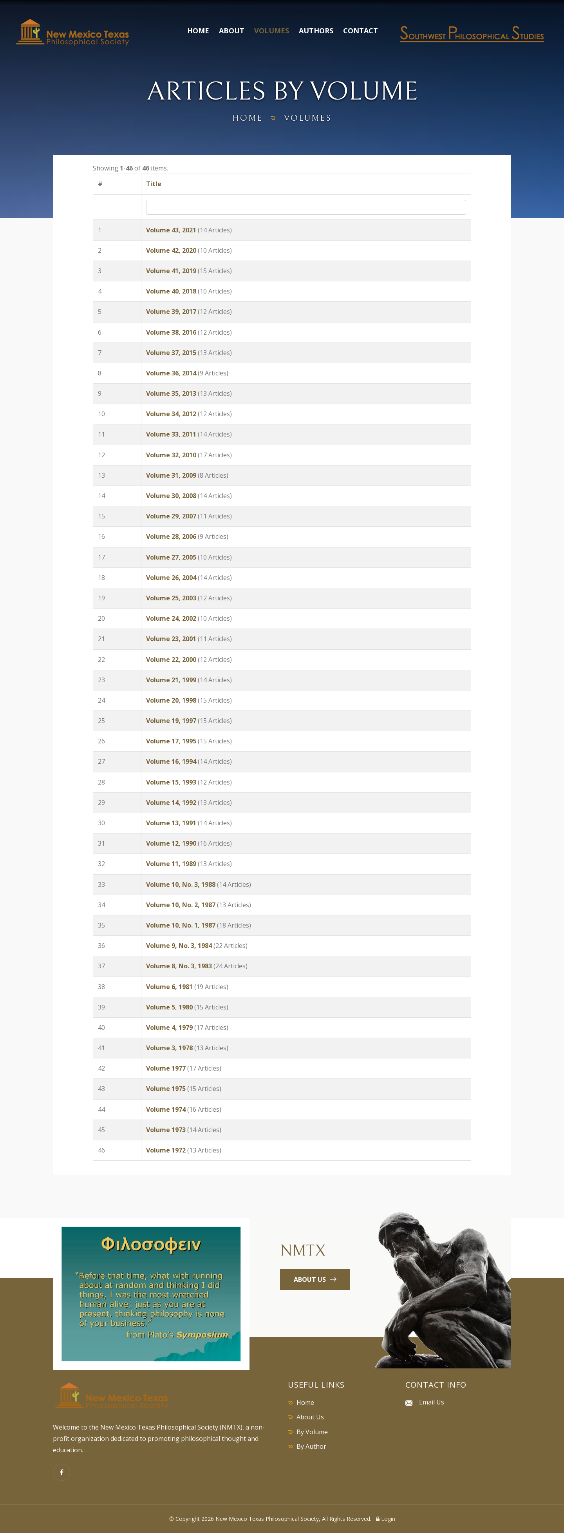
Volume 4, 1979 (169, 1027)
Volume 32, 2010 (171, 455)
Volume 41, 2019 (171, 270)
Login (385, 1518)
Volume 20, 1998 (171, 700)
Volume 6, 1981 (169, 986)
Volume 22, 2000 (171, 659)
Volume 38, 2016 (171, 332)
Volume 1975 (166, 1088)
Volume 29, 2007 (171, 516)
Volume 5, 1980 (169, 1007)
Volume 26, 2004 (171, 577)
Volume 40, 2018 (171, 291)
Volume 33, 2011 (171, 434)
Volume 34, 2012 (171, 414)
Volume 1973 (166, 1129)
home (247, 118)
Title (153, 183)
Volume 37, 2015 (171, 352)
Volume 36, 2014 (171, 373)
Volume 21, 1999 (171, 680)
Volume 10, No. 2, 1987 (180, 905)
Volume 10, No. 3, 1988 (180, 884)
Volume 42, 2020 (171, 250)
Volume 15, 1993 (171, 782)
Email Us (431, 1402)
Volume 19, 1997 (171, 720)
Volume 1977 (166, 1068)
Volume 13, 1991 (171, 823)
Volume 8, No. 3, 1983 (179, 966)
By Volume (312, 1432)
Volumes (271, 30)
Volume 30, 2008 (171, 495)
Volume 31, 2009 (171, 475)
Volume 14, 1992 (171, 802)
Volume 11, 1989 (171, 863)
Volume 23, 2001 (171, 638)
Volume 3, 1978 (169, 1048)
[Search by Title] (306, 207)
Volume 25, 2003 (171, 598)
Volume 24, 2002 (171, 618)
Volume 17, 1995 (171, 741)
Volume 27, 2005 (171, 557)
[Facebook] (61, 1472)
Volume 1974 (166, 1109)
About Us (310, 1417)
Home (198, 30)
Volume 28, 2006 (171, 536)
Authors (316, 30)
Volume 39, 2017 (171, 311)
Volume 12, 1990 (171, 843)
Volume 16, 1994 (171, 761)
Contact (360, 30)
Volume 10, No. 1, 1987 (180, 925)
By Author (311, 1446)
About (231, 30)
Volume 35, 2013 (171, 393)
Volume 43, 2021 (171, 230)
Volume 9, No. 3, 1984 (179, 945)
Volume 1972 (166, 1150)
